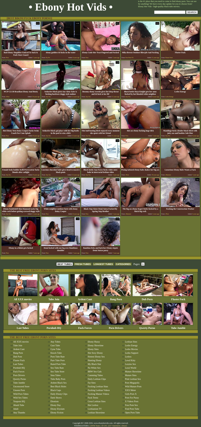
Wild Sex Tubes (20, 398)
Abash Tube (18, 405)
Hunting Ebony (95, 360)
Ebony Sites (93, 349)
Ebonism (55, 401)
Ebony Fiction (57, 412)
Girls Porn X (131, 394)
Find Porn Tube (132, 409)
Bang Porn (116, 298)
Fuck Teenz (93, 398)
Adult (15, 409)
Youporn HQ (19, 401)
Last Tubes (23, 326)
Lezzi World (130, 368)
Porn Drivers (116, 326)
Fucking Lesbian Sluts (98, 386)
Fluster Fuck (178, 298)
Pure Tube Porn (58, 360)
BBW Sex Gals (95, 371)
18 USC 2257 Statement (110, 426)
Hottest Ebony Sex (96, 356)
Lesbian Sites (131, 342)
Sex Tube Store (57, 371)
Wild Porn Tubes (21, 394)
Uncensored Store (21, 386)
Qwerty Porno (147, 326)
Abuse (123, 426)
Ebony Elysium (58, 409)
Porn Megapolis (132, 383)
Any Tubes (55, 342)
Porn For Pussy (132, 398)
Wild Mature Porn (133, 386)
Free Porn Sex (131, 405)
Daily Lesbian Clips (97, 379)
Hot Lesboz (93, 405)
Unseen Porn (19, 390)
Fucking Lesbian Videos (99, 390)
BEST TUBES (64, 264)
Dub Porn (147, 298)
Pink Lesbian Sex (133, 379)
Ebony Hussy (94, 342)
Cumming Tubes (95, 375)
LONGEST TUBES (103, 264)
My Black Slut (94, 364)
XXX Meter (130, 390)
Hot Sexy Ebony (95, 353)
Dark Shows (56, 398)
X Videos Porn (131, 401)
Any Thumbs (19, 412)
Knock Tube (56, 353)
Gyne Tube (56, 349)
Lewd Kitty (130, 360)
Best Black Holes (58, 386)
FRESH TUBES (83, 264)
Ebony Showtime (95, 345)
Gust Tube (55, 345)
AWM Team (95, 426)
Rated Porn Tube (58, 364)
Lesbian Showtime (96, 412)
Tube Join (54, 298)
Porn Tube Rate (58, 356)
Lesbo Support (131, 353)
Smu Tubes (56, 375)
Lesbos (128, 356)
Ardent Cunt (85, 298)
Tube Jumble (178, 326)
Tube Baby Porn (58, 379)
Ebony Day (56, 405)
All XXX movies (23, 298)
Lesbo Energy (131, 345)
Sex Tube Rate (57, 368)
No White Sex (94, 368)
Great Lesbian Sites (97, 401)
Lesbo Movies (131, 349)
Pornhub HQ (54, 326)
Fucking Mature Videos (98, 394)
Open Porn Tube (132, 412)
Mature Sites (131, 375)
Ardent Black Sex (59, 383)
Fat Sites (92, 383)
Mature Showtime (133, 371)
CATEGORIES (123, 264)
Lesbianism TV (95, 409)
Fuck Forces (85, 326)
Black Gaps (56, 390)
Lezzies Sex (130, 364)
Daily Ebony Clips (59, 394)
